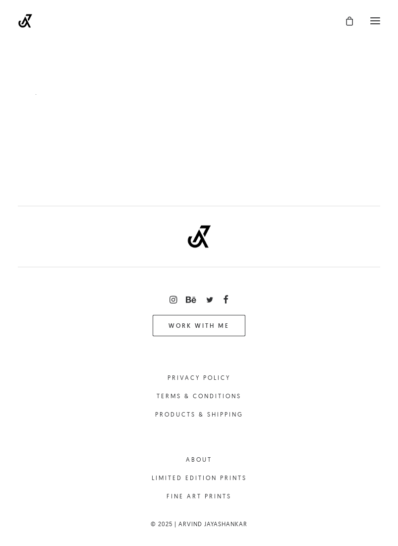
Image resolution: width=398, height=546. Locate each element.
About (199, 459)
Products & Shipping (199, 414)
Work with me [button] (199, 325)
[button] (375, 21)
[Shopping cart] (345, 20)
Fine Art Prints (199, 496)
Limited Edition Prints (199, 478)
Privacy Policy (199, 377)
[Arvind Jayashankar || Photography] (25, 20)
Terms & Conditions (199, 396)
